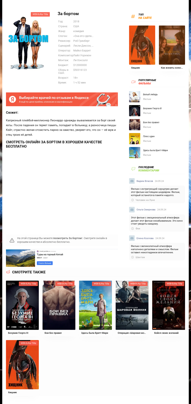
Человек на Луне (143, 200)
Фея (135, 228)
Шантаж (138, 257)
